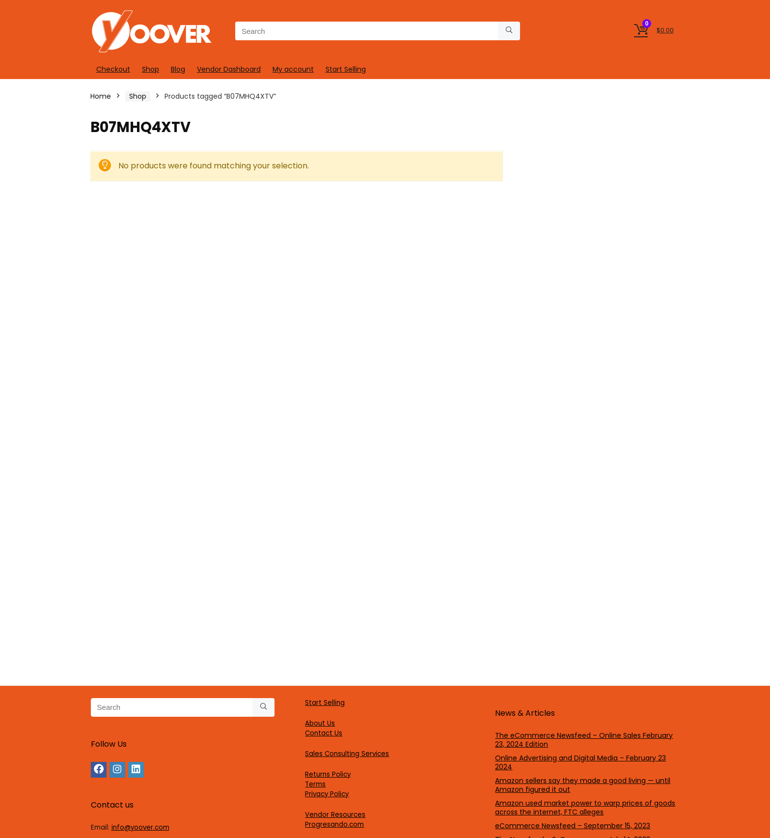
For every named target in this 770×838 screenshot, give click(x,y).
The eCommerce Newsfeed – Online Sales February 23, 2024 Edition (584, 739)
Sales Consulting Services (347, 753)
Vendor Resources (335, 814)
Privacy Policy (327, 794)
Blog (178, 69)
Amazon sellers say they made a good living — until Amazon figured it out (582, 785)
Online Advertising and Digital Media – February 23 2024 (580, 762)
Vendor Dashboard (229, 69)
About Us (320, 723)
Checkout (113, 69)
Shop (150, 69)
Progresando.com (334, 824)
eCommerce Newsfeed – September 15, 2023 (572, 826)
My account (293, 69)
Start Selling (346, 69)
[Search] (509, 31)
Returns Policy (328, 774)
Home (100, 96)
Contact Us (323, 733)
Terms (315, 784)
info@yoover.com (140, 827)
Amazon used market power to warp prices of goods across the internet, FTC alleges (585, 807)
